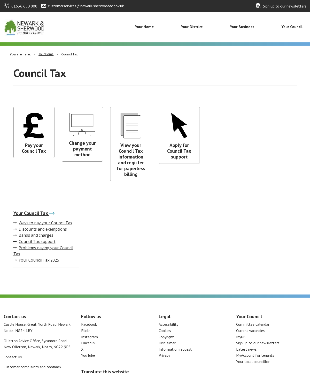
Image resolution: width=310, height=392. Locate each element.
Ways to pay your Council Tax (42, 223)
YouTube (88, 355)
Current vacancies (250, 330)
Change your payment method (82, 149)
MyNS (241, 336)
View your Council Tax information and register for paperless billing (131, 159)
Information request (175, 349)
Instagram (89, 336)
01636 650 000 (24, 6)
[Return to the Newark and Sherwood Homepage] (24, 27)
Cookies (165, 330)
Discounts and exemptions (40, 229)
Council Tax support (34, 241)
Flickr (85, 330)
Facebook (89, 324)
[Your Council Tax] (51, 213)
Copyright (166, 336)
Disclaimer (167, 342)
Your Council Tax (33, 213)
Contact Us (13, 356)
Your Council (291, 26)
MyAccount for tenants (255, 355)
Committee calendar (252, 324)
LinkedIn (88, 342)
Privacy (164, 355)
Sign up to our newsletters (284, 6)
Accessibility (168, 324)
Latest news (246, 349)
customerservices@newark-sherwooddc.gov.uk (86, 5)
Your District (192, 26)
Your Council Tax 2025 (36, 260)
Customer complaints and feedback (32, 366)
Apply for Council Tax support (179, 151)
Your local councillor (253, 361)
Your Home (144, 26)
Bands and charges (33, 235)
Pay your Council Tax (34, 148)
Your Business (242, 26)
